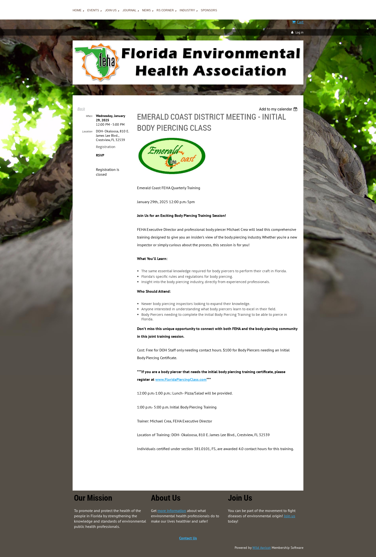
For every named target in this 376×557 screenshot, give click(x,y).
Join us (289, 515)
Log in (299, 32)
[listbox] (279, 109)
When (89, 116)
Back (81, 108)
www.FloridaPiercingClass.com (181, 379)
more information (171, 510)
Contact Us (188, 538)
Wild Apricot (261, 547)
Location (87, 131)
